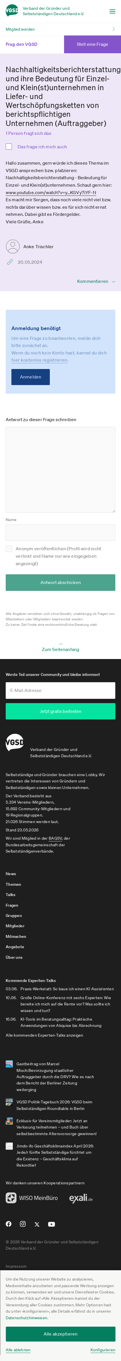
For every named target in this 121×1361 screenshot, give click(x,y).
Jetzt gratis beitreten (60, 711)
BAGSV (55, 838)
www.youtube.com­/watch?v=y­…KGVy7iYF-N (51, 192)
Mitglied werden (20, 29)
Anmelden (30, 377)
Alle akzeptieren (61, 1334)
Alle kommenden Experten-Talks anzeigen (44, 1034)
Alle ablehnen (18, 1349)
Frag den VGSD (28, 44)
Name (11, 519)
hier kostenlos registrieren (39, 360)
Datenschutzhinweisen (26, 1317)
